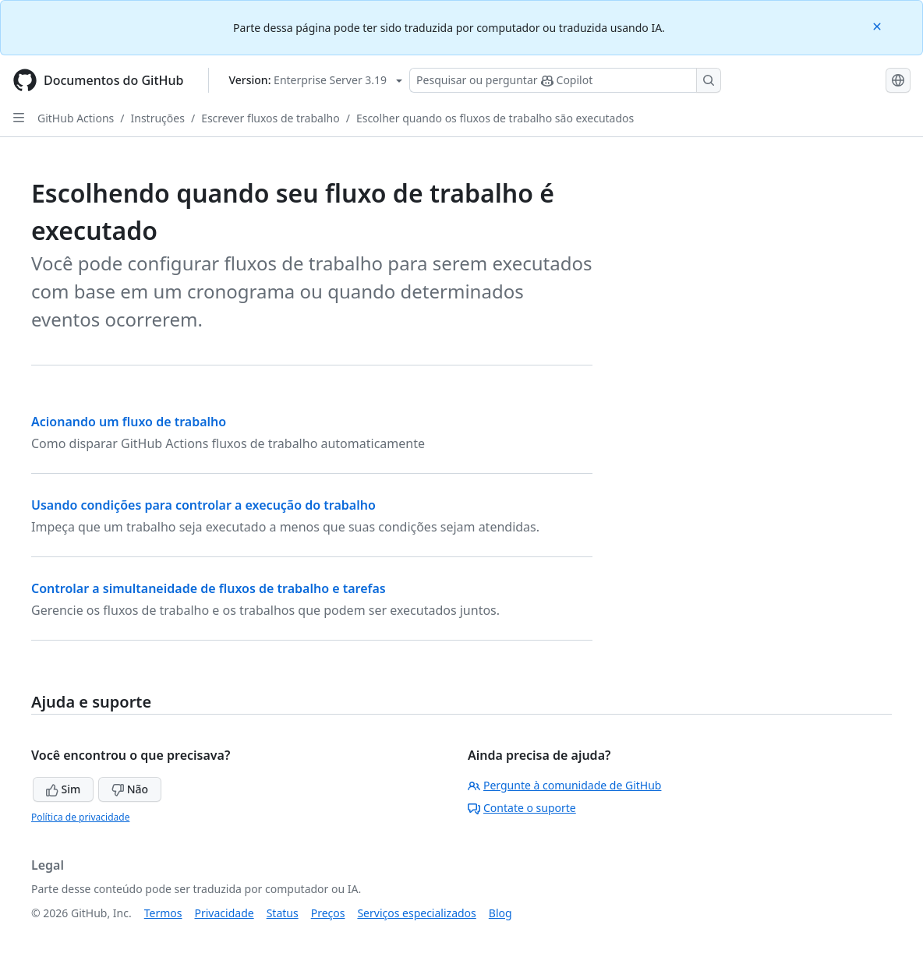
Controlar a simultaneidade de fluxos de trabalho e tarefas (208, 588)
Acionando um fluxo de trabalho (128, 421)
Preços (328, 913)
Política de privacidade (80, 817)
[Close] (878, 25)
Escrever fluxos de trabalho (270, 118)
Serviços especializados (416, 913)
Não (129, 789)
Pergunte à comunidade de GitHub (564, 785)
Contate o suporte (522, 807)
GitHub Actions (75, 118)
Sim (63, 789)
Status (283, 913)
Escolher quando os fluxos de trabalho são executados (495, 118)
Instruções (158, 118)
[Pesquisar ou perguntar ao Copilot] (565, 80)
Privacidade (224, 913)
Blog (500, 913)
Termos (163, 913)
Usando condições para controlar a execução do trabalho (203, 505)
